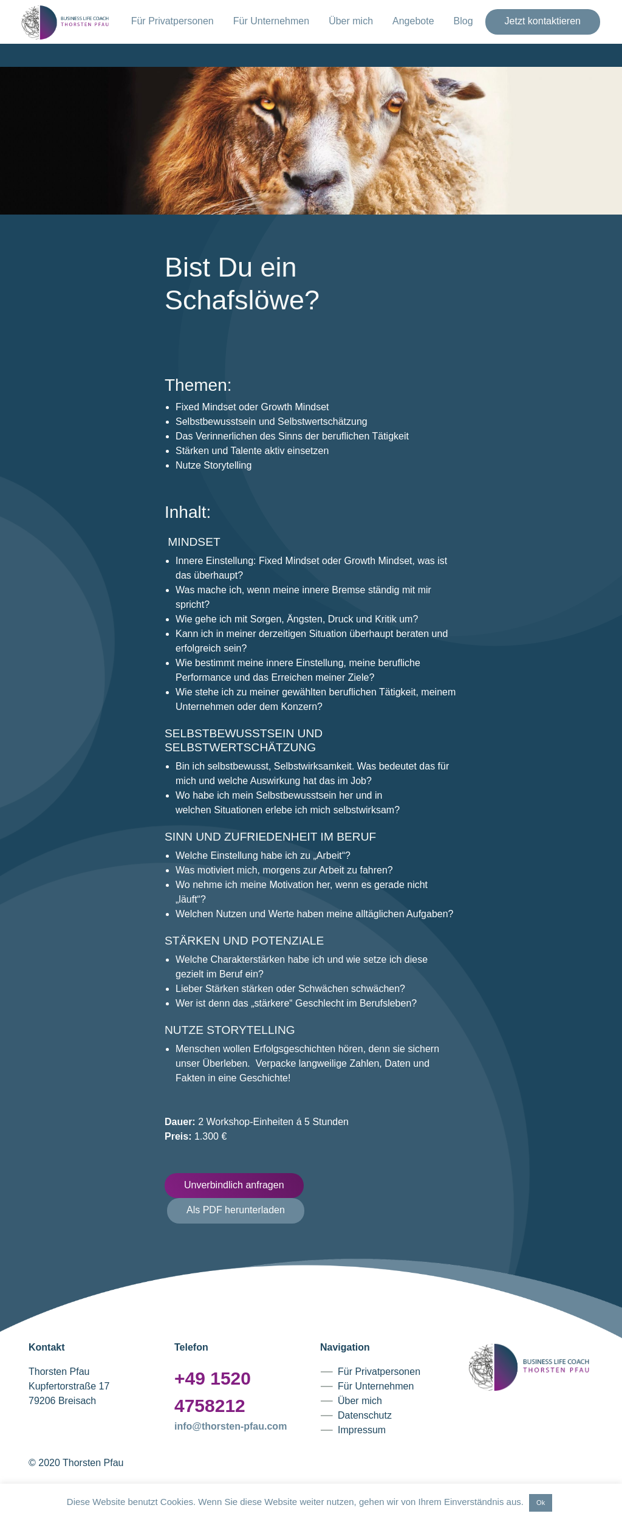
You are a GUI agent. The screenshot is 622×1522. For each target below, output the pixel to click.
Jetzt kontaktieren (543, 21)
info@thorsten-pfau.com (230, 1426)
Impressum (362, 1430)
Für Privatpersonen (172, 21)
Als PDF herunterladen (235, 1210)
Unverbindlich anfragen (234, 1185)
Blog (463, 21)
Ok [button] (540, 1502)
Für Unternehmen (271, 21)
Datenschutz (365, 1415)
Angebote (413, 21)
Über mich (351, 21)
